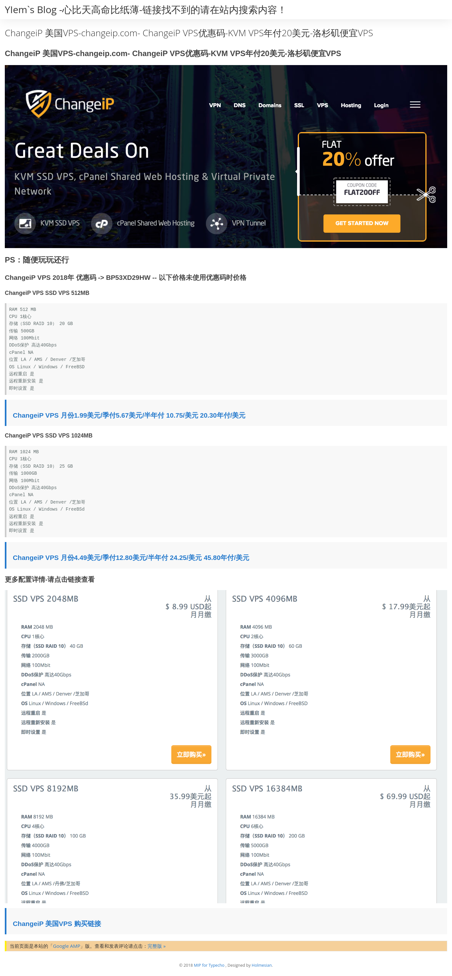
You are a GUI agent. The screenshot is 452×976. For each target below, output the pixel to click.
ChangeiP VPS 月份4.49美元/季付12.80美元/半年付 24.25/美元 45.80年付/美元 (131, 557)
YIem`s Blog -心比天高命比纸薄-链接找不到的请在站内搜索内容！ (146, 9)
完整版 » (157, 946)
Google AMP (66, 946)
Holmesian (262, 965)
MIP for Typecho (209, 965)
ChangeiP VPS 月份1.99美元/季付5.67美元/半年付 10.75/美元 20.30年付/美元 (129, 415)
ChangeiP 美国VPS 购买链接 (57, 923)
